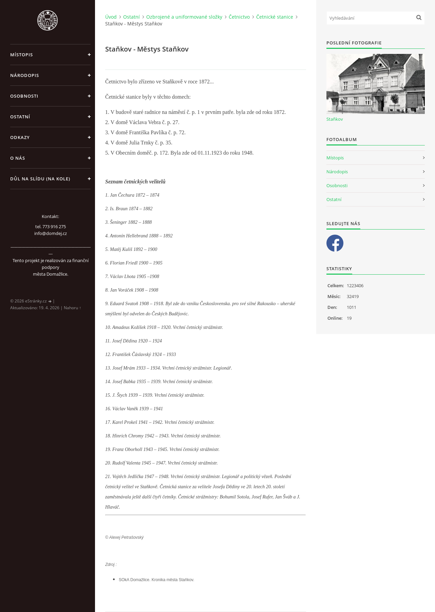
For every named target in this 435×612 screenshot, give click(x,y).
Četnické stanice (274, 17)
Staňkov (334, 119)
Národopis (24, 75)
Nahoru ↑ (72, 308)
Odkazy (20, 137)
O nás (17, 158)
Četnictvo (239, 17)
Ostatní (20, 117)
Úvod (111, 17)
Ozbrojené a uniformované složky (184, 17)
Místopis (21, 55)
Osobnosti (24, 96)
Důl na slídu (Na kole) (40, 179)
